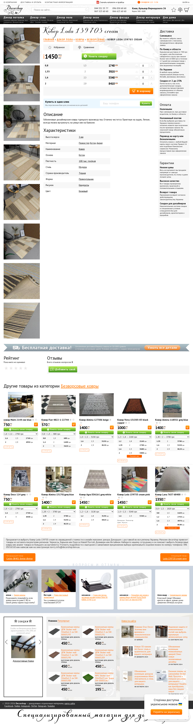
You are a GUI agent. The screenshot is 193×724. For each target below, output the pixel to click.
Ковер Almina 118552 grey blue (171, 419)
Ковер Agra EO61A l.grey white (95, 494)
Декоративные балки (23, 649)
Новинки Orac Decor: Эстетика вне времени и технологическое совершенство (143, 632)
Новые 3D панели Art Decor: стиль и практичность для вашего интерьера (143, 650)
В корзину (141, 91)
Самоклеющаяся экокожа (178, 595)
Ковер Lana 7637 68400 (167, 494)
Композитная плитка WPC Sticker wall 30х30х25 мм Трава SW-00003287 (104, 677)
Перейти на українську (166, 712)
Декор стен (38, 17)
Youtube (51, 706)
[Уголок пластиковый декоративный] (58, 581)
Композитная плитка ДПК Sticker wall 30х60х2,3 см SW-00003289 (104, 654)
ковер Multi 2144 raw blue (17, 419)
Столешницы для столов (145, 22)
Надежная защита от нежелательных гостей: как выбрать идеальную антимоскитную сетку (178, 632)
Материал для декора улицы (70, 638)
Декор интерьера (148, 17)
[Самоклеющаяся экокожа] (172, 581)
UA (183, 2)
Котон (93, 143)
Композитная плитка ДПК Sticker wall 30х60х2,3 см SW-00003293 (70, 631)
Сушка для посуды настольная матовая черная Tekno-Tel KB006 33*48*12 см (95, 597)
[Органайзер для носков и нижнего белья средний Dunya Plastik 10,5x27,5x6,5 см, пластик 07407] (134, 581)
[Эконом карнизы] (21, 581)
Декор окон (91, 17)
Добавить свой (62, 369)
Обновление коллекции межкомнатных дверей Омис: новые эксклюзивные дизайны (175, 654)
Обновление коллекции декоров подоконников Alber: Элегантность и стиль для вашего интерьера (144, 677)
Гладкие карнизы (10, 20)
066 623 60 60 (119, 11)
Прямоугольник (86, 179)
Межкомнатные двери (144, 20)
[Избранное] (173, 10)
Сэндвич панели (41, 22)
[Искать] (86, 10)
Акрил (100, 143)
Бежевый (83, 191)
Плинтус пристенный (70, 20)
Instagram (25, 706)
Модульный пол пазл (65, 22)
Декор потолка (14, 17)
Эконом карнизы (19, 595)
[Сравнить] (180, 10)
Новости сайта (129, 620)
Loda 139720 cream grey (175, 558)
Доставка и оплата (31, 2)
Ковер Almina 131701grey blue (57, 494)
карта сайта (70, 703)
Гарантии (167, 163)
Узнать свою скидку (22, 429)
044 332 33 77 (101, 8)
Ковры (59, 20)
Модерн (83, 167)
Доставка (167, 31)
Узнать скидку (96, 56)
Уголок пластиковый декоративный (56, 596)
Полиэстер (84, 143)
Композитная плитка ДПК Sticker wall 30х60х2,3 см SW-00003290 (70, 654)
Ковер (82, 149)
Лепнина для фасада (118, 20)
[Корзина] (186, 10)
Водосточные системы (118, 22)
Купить (146, 103)
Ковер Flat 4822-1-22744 (55, 419)
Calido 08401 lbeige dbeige (19, 558)
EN (186, 2)
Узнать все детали (162, 347)
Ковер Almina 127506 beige (94, 419)
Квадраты (84, 185)
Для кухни (167, 20)
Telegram (42, 706)
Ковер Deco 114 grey (14, 494)
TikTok (34, 706)
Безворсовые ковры (80, 386)
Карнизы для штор (90, 20)
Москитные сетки (89, 22)
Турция (82, 173)
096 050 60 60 (119, 8)
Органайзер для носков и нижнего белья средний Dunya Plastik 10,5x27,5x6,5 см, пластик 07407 (134, 597)
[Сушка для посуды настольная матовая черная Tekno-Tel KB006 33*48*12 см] (96, 581)
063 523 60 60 (101, 11)
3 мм (81, 137)
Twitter (17, 706)
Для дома (169, 17)
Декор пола (64, 17)
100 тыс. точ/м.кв (87, 161)
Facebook (9, 706)
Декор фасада (119, 17)
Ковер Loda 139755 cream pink (133, 494)
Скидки (147, 2)
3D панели (43, 20)
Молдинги (34, 20)
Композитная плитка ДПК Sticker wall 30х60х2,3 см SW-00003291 (104, 631)
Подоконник (103, 20)
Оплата (165, 105)
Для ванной (176, 20)
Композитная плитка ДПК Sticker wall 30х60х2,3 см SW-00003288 (70, 677)
